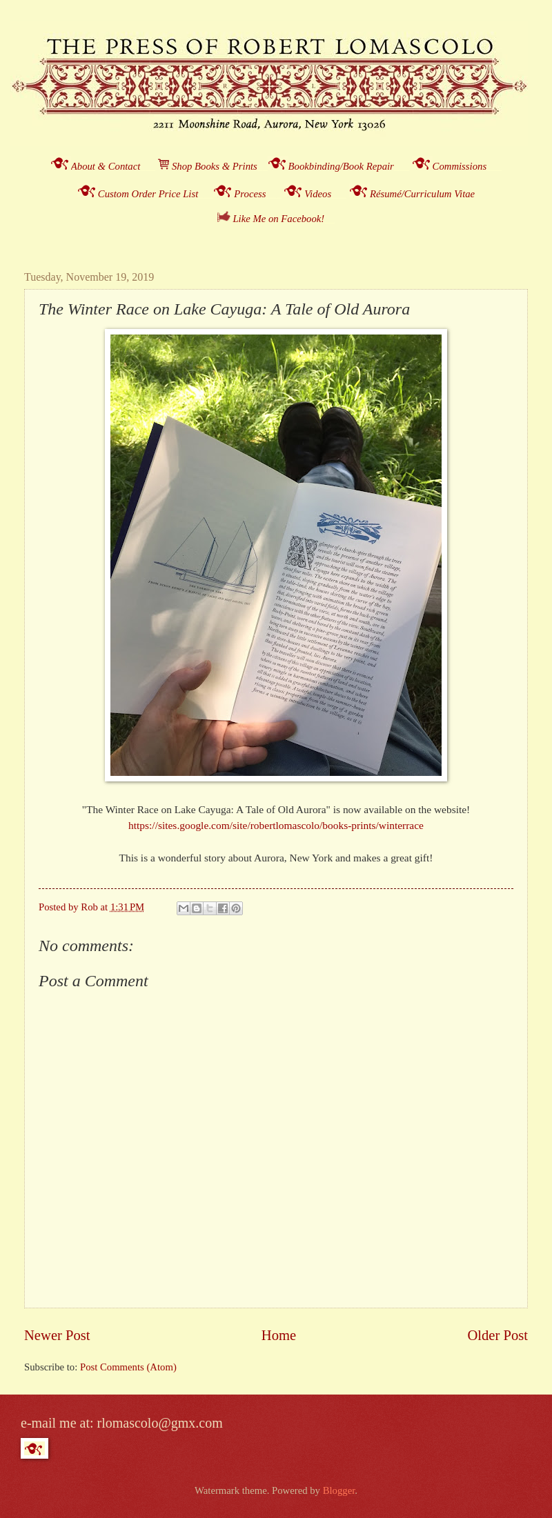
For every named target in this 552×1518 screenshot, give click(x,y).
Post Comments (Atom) (128, 1366)
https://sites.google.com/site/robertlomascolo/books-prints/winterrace (276, 825)
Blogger (339, 1490)
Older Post (497, 1335)
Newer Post (57, 1335)
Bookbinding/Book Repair (341, 166)
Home (279, 1335)
